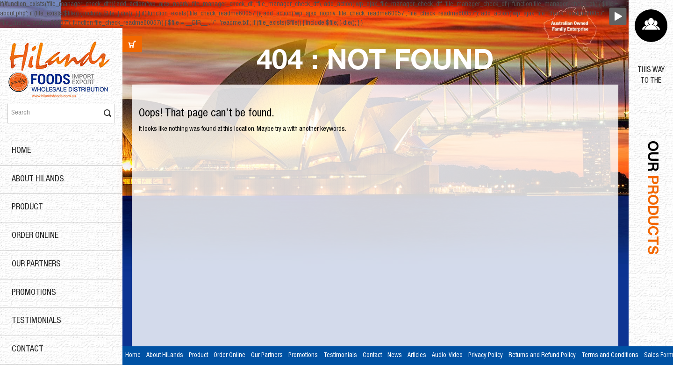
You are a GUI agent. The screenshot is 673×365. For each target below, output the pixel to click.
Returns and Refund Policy (542, 355)
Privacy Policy (485, 355)
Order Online (35, 236)
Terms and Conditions (609, 355)
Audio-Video (447, 355)
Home (21, 151)
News (394, 355)
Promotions (34, 293)
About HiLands (38, 179)
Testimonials (36, 321)
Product (27, 207)
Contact (27, 349)
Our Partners (36, 264)
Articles (417, 355)
